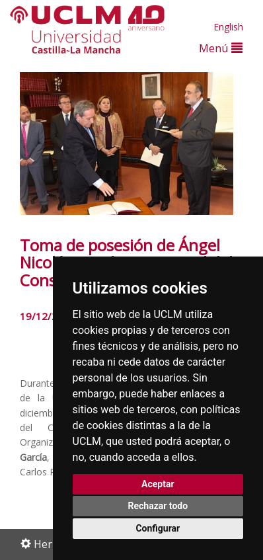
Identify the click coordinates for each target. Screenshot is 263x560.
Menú (221, 48)
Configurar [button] (157, 528)
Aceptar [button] (157, 484)
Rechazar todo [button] (158, 505)
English (228, 26)
